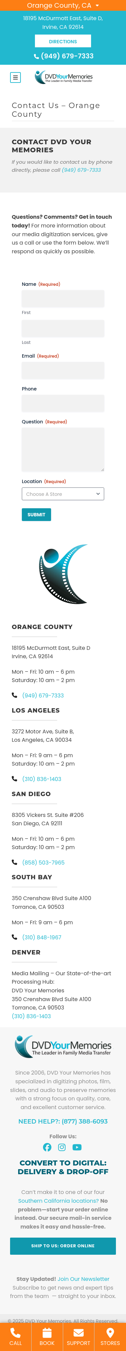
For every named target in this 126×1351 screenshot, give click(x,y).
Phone (29, 388)
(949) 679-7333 (62, 56)
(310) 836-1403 (31, 1016)
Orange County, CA (59, 5)
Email (40, 356)
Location (44, 481)
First (26, 313)
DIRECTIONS (63, 41)
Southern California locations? (58, 1201)
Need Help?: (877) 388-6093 (63, 1121)
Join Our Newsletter (84, 1279)
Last (26, 343)
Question (44, 421)
